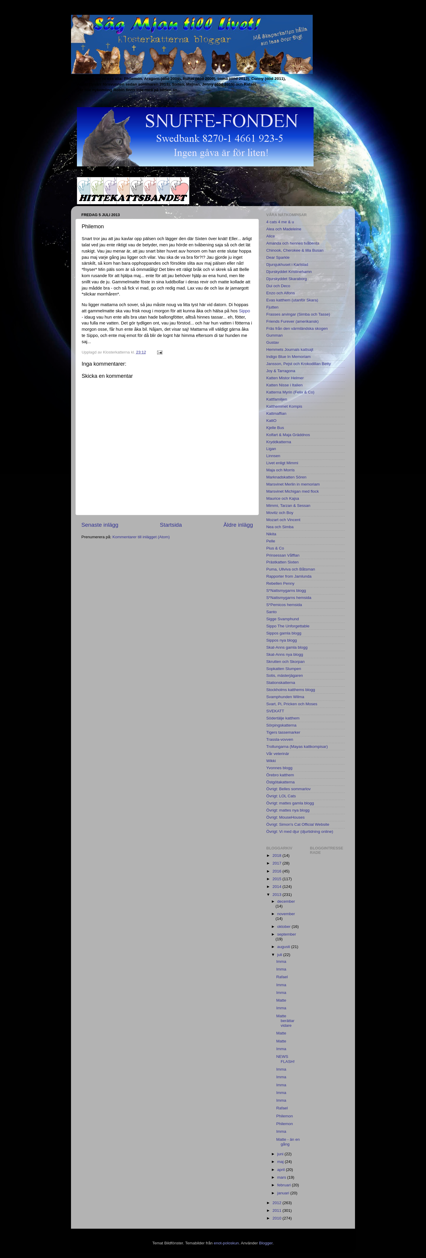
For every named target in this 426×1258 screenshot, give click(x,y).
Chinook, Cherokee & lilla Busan (295, 250)
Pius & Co (275, 548)
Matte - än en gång (288, 1141)
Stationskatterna (280, 682)
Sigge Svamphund (282, 619)
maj (281, 1161)
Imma (281, 961)
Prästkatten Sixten (282, 562)
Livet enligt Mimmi (282, 463)
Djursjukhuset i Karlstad (287, 264)
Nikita (271, 534)
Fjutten (272, 307)
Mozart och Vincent (283, 520)
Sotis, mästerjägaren (284, 675)
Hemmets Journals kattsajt (289, 349)
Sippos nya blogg (281, 640)
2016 (277, 871)
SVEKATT (275, 711)
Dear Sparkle (278, 257)
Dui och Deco (278, 286)
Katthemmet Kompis (284, 406)
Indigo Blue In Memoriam (288, 356)
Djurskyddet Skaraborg (286, 279)
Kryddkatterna (278, 442)
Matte (281, 1000)
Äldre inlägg (238, 525)
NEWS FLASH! (285, 1058)
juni (281, 1154)
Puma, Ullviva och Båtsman (290, 569)
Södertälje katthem (283, 718)
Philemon (284, 1116)
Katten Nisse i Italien (284, 385)
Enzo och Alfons (280, 293)
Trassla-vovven (279, 739)
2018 (277, 855)
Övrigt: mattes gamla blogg (290, 803)
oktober (284, 926)
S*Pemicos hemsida (284, 605)
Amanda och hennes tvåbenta (292, 243)
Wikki (271, 761)
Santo (271, 612)
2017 (277, 863)
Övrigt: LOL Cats (281, 796)
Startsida (171, 525)
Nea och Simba (279, 527)
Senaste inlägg (99, 525)
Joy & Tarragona (280, 371)
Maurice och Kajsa (282, 498)
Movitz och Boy (279, 512)
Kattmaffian (276, 413)
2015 (277, 879)
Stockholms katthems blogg (290, 689)
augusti (284, 946)
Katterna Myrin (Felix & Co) (290, 392)
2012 (277, 1203)
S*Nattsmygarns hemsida (288, 597)
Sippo (244, 311)
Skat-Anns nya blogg (284, 654)
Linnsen (273, 456)
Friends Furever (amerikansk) (292, 321)
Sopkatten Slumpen (283, 668)
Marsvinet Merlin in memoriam (293, 484)
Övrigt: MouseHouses (285, 817)
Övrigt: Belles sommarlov (288, 789)
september (286, 934)
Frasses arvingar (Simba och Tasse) (298, 314)
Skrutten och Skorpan (285, 661)
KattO (271, 420)
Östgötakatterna (280, 782)
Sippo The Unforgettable (287, 626)
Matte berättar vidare (285, 1021)
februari (284, 1185)
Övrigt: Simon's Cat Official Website (297, 824)
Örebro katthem (280, 775)
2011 (277, 1210)
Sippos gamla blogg (283, 633)
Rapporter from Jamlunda (289, 576)
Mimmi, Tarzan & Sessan (288, 505)
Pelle (270, 541)
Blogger (266, 1243)
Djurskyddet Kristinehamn (289, 271)
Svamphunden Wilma (285, 697)
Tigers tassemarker (283, 732)
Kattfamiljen (276, 399)
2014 (277, 886)
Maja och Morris (280, 470)
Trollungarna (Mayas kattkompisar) (297, 746)
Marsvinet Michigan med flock (292, 491)
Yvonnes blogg (279, 768)
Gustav (272, 342)
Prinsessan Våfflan (282, 555)
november (286, 914)
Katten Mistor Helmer (285, 378)
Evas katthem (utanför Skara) (292, 300)
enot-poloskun (226, 1243)
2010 (277, 1218)
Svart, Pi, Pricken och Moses (291, 704)
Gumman (274, 335)
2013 (277, 894)
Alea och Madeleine (283, 229)
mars (282, 1177)
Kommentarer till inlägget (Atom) (141, 537)
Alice (270, 236)
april (281, 1169)
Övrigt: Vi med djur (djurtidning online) (299, 831)
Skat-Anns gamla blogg (287, 647)
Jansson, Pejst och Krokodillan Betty (298, 364)
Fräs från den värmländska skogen (297, 328)
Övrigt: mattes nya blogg (287, 810)
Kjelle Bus (275, 427)
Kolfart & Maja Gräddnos (288, 435)
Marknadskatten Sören (286, 477)
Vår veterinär (277, 753)
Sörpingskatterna (281, 725)
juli (280, 954)
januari (283, 1193)
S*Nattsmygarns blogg (286, 590)
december (286, 901)
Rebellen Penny (280, 583)
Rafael (282, 977)
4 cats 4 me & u (280, 222)
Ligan (271, 448)
